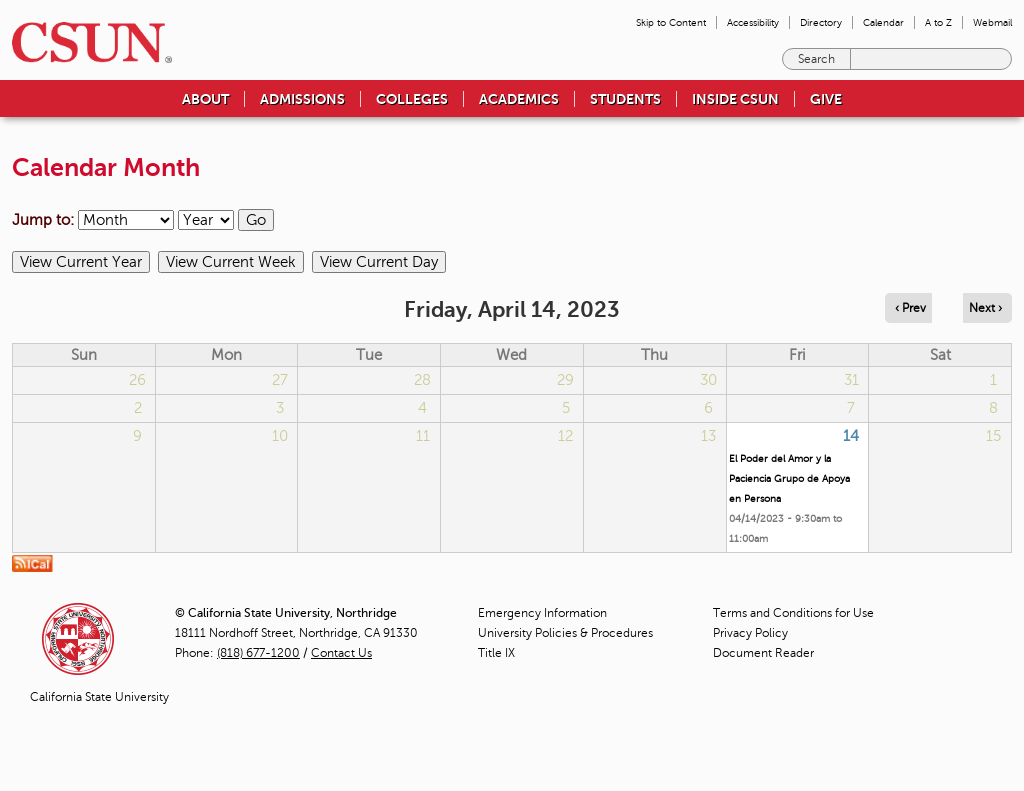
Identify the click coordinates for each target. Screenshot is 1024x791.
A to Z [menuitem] (938, 22)
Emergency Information (542, 613)
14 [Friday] (851, 436)
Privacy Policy (750, 633)
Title (496, 653)
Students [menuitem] (625, 99)
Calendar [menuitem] (883, 22)
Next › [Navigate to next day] (985, 308)
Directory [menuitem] (821, 22)
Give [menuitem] (826, 99)
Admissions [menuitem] (302, 99)
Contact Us (341, 653)
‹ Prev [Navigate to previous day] (910, 308)
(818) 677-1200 (258, 653)
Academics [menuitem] (519, 99)
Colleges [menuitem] (412, 99)
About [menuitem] (205, 99)
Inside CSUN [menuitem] (735, 99)
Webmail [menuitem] (992, 22)
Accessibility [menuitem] (753, 22)
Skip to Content (671, 22)
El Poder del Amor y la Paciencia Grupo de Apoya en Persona (789, 478)
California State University (99, 697)
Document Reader (763, 653)
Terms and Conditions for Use (793, 613)
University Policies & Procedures (565, 633)
